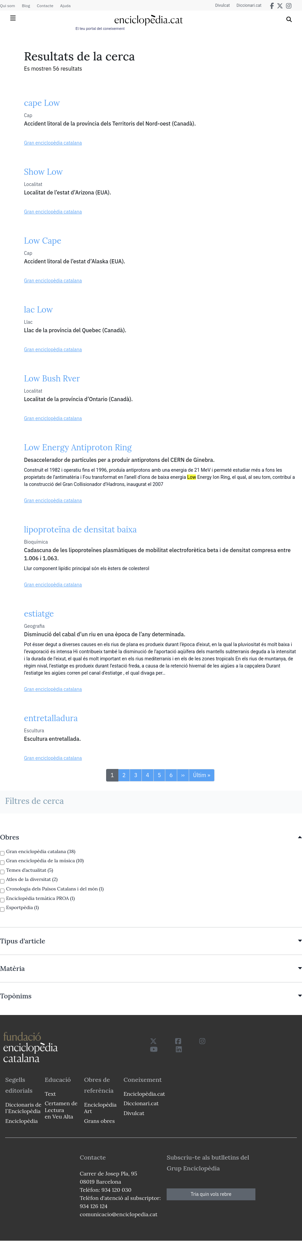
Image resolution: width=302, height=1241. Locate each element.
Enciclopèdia (21, 1120)
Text (50, 1093)
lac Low (38, 309)
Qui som (7, 5)
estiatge (39, 613)
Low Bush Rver (52, 378)
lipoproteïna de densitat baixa (80, 529)
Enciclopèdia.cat (143, 1093)
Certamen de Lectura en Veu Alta (61, 1110)
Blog (26, 5)
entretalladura (51, 718)
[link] (151, 837)
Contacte (45, 5)
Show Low (43, 172)
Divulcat (222, 5)
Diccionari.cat (249, 5)
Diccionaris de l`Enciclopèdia (23, 1107)
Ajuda (65, 5)
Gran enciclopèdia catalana (53, 143)
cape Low (42, 103)
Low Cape (43, 241)
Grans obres (99, 1120)
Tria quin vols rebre (211, 1194)
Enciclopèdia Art (100, 1107)
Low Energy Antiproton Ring (78, 447)
